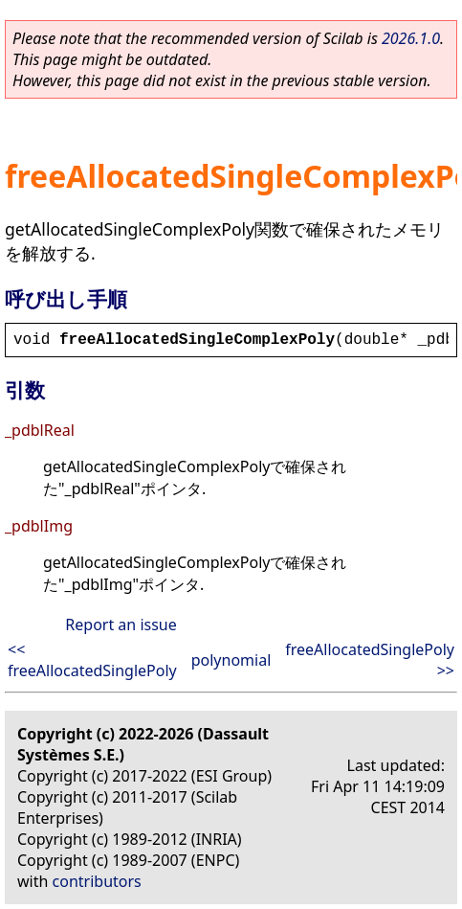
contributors (97, 881)
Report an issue (120, 624)
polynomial (231, 659)
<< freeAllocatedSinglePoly (92, 660)
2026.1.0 (411, 38)
